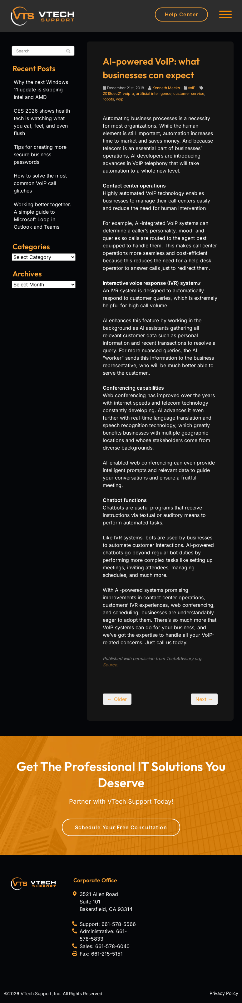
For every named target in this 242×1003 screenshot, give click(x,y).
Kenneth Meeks (166, 87)
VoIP (191, 87)
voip (119, 99)
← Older (117, 699)
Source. (110, 664)
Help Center (181, 14)
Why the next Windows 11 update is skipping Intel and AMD (41, 89)
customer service (188, 93)
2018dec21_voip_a (118, 93)
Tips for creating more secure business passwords (40, 154)
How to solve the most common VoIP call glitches (40, 183)
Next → (204, 699)
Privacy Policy (224, 993)
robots (108, 99)
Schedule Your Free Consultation (121, 827)
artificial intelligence (153, 93)
